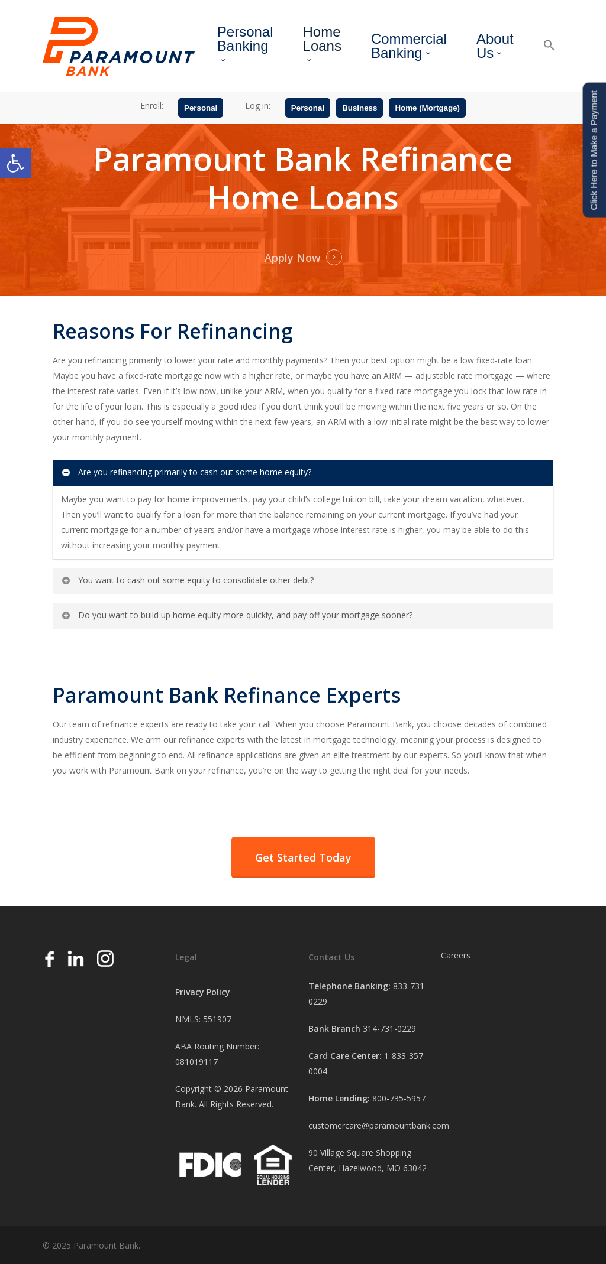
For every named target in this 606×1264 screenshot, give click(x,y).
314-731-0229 (389, 1028)
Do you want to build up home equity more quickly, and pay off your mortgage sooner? (236, 614)
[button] (15, 163)
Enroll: (151, 105)
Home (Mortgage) (427, 107)
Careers (455, 955)
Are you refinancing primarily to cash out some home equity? (185, 471)
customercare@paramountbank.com (378, 1125)
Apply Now (293, 258)
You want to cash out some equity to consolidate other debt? (187, 580)
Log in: (257, 105)
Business (359, 107)
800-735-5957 (399, 1098)
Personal (200, 107)
